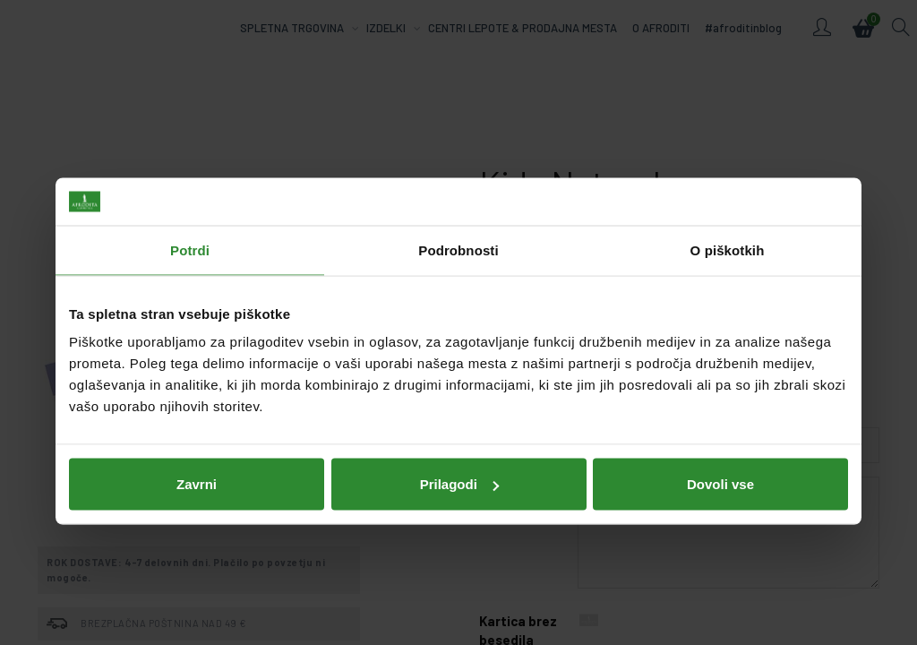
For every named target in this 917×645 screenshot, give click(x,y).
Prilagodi (459, 454)
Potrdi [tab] (190, 220)
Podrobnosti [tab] (458, 220)
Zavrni (196, 454)
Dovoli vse (720, 454)
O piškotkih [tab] (727, 220)
